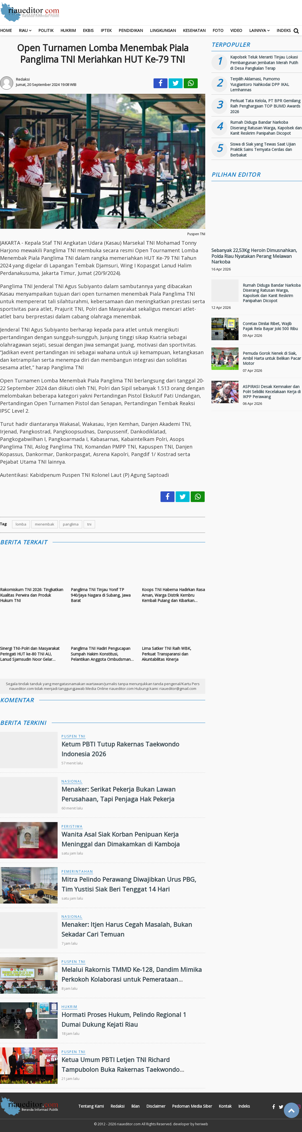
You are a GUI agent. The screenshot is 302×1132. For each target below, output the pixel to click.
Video (236, 30)
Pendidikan (131, 30)
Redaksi (117, 1106)
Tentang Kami (91, 1106)
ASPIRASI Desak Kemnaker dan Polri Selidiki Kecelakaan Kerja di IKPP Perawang (272, 391)
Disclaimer (155, 1106)
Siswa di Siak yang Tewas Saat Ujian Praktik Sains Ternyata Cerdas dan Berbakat (263, 149)
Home (6, 30)
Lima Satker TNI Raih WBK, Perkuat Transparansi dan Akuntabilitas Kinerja (166, 654)
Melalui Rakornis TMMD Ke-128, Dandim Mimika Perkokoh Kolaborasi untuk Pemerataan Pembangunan (132, 979)
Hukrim (68, 30)
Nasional (72, 781)
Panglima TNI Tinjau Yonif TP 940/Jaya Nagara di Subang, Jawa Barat (101, 595)
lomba (21, 524)
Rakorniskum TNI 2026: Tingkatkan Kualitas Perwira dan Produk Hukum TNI (31, 595)
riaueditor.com (129, 1124)
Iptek (106, 30)
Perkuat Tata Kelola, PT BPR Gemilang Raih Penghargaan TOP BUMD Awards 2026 (265, 106)
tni (89, 524)
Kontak (225, 1106)
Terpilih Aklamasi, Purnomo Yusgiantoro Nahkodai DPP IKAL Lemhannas (259, 84)
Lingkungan (163, 30)
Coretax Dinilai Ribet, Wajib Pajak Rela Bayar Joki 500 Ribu (270, 326)
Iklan (135, 1106)
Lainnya (257, 30)
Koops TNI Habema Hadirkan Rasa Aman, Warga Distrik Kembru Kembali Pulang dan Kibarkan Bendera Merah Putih (173, 595)
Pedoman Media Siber (192, 1106)
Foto (218, 30)
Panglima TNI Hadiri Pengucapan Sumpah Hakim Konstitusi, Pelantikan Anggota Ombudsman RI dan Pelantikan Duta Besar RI (101, 654)
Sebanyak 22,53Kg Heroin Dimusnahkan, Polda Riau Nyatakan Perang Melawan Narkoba (254, 256)
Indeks (284, 30)
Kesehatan (194, 30)
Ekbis (88, 30)
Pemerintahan (77, 871)
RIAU (23, 30)
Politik (45, 30)
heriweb (201, 1124)
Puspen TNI (74, 736)
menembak (44, 524)
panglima (71, 524)
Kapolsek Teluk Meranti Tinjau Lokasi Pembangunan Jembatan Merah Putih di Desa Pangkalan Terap (264, 62)
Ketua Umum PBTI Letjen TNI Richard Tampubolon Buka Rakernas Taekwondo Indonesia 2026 (121, 1069)
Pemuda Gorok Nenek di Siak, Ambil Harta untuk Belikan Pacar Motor (272, 358)
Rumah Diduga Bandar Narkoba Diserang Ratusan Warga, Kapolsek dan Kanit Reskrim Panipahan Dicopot (266, 128)
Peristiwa (72, 826)
